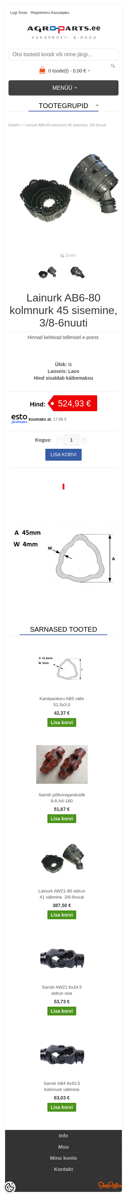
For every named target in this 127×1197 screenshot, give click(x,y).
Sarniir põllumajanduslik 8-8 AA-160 (62, 797)
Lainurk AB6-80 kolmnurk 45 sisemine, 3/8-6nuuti (65, 125)
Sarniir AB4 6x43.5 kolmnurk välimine (62, 1086)
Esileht (14, 125)
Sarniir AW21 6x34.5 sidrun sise (62, 990)
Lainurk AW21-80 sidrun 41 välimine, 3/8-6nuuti (61, 894)
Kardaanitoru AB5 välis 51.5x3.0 (62, 701)
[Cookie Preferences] (9, 1187)
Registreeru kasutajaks (50, 12)
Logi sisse (18, 12)
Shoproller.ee (110, 1185)
